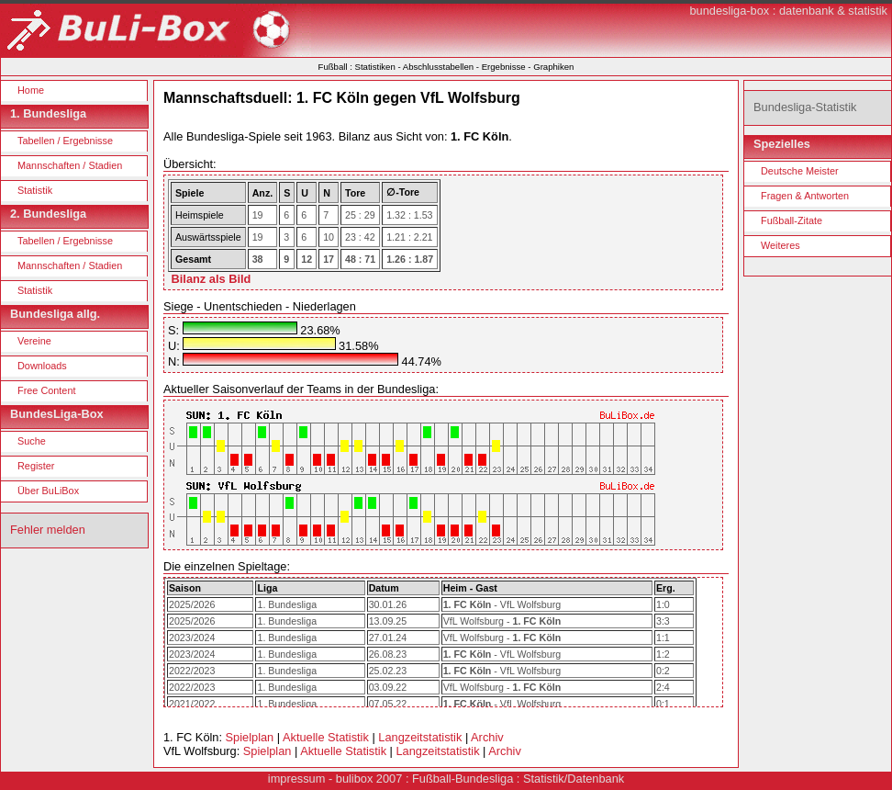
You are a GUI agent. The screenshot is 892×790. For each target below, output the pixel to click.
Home (30, 90)
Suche (31, 440)
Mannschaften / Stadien (69, 165)
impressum (297, 778)
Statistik (34, 190)
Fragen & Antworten (805, 195)
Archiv (487, 737)
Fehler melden (47, 529)
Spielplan (250, 737)
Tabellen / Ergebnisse (65, 140)
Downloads (42, 365)
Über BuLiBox (48, 490)
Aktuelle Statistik (326, 737)
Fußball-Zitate (791, 220)
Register (36, 465)
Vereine (34, 340)
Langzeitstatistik (420, 737)
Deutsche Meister (800, 170)
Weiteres (780, 245)
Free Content (46, 390)
